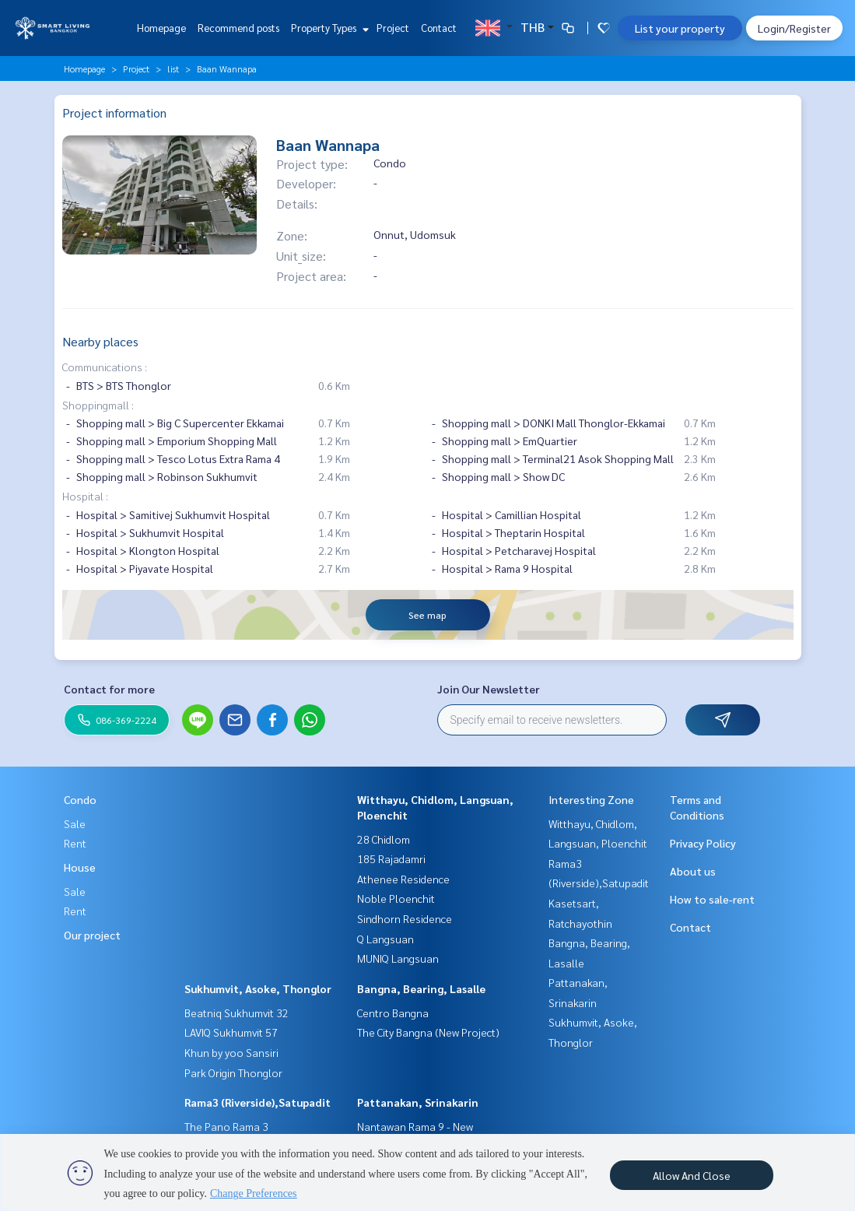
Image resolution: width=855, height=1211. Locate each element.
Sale (75, 823)
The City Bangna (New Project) (428, 1032)
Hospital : (85, 496)
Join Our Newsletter (488, 689)
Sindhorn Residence (404, 918)
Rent (75, 843)
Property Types (328, 27)
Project (393, 27)
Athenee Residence (403, 879)
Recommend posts (238, 27)
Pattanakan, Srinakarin (417, 1102)
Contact (439, 27)
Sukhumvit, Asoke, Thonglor (257, 988)
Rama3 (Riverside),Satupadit (257, 1102)
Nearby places (100, 341)
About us (693, 871)
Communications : (104, 367)
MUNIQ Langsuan (398, 958)
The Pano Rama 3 (226, 1126)
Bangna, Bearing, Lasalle (421, 988)
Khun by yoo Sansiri (231, 1052)
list (173, 68)
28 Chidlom (383, 839)
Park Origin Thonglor (233, 1072)
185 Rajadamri (391, 858)
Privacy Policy (703, 843)
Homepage (161, 27)
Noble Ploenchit (396, 898)
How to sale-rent (712, 899)
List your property (680, 28)
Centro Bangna (393, 1013)
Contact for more (109, 689)
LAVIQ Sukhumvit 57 (231, 1032)
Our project (92, 935)
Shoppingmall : (98, 405)
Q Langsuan (385, 939)
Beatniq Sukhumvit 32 (236, 1013)
